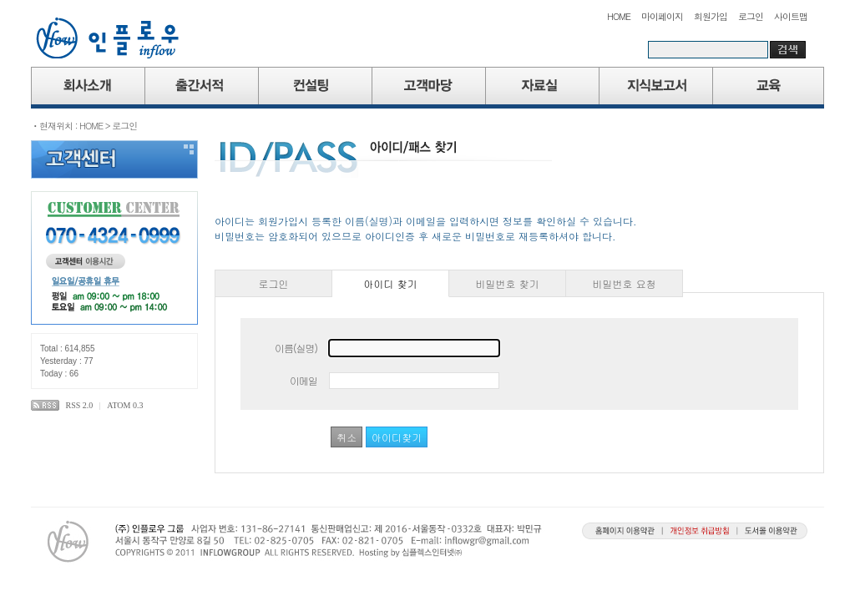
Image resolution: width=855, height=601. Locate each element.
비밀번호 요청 (624, 283)
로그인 (750, 16)
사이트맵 (790, 16)
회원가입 (710, 16)
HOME (618, 16)
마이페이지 (662, 16)
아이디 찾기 (390, 283)
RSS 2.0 (80, 405)
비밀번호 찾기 (507, 283)
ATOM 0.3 (125, 405)
